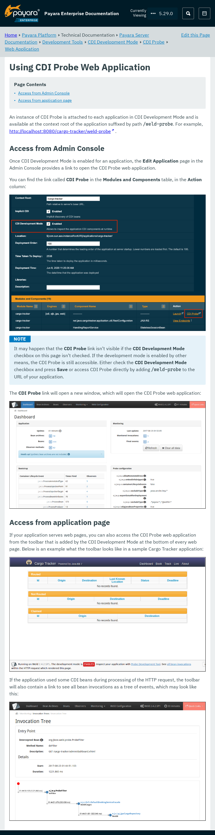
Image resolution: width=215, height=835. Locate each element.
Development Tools (62, 42)
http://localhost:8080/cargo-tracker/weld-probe (60, 131)
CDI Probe (154, 42)
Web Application (22, 49)
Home (11, 35)
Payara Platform (39, 35)
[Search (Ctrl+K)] (188, 13)
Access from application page (45, 100)
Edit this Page (195, 35)
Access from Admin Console (44, 93)
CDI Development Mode (113, 42)
